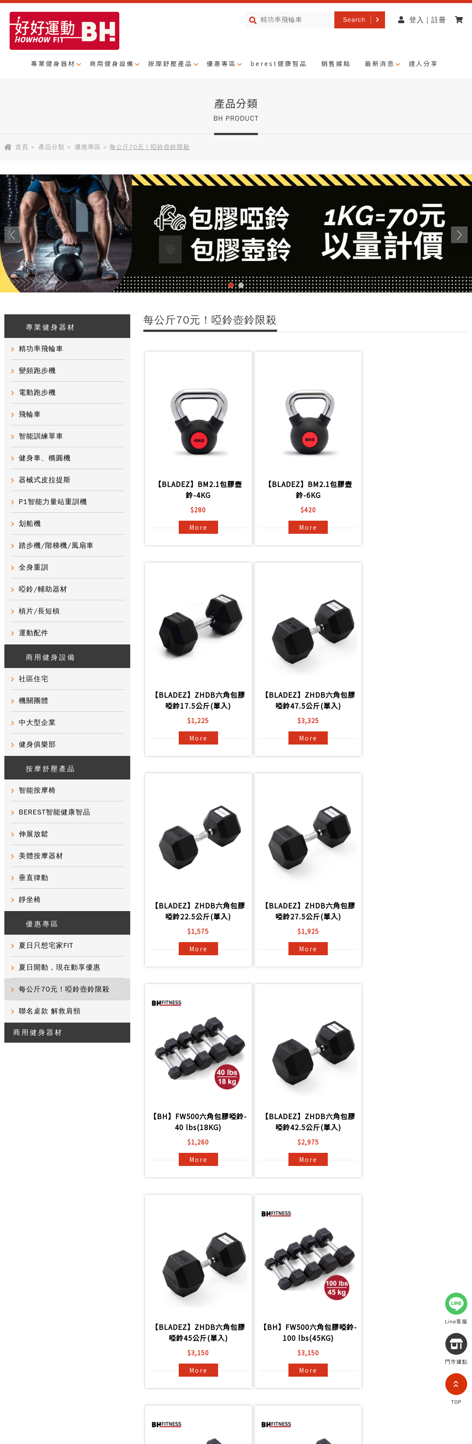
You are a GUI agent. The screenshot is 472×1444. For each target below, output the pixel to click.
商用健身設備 (112, 63)
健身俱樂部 (37, 744)
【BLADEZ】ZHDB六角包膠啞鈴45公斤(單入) (411, 911)
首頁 (21, 147)
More (196, 527)
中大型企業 (37, 722)
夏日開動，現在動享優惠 (60, 967)
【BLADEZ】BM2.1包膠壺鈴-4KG (197, 489)
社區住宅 (34, 679)
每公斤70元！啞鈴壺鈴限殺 (64, 989)
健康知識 (19, 1296)
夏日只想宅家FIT (46, 945)
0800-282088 (373, 1416)
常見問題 (111, 1249)
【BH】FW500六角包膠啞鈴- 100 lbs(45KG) (196, 1121)
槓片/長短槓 (39, 611)
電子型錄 (203, 1265)
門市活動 (19, 1281)
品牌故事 (19, 1233)
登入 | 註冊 (422, 20)
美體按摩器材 (41, 856)
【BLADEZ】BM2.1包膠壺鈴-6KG (304, 489)
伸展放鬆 (34, 834)
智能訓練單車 (41, 436)
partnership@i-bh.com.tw (397, 1391)
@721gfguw (428, 1341)
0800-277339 (415, 1366)
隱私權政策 (23, 1355)
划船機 (30, 523)
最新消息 (380, 63)
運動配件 (34, 633)
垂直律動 (34, 877)
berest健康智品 (278, 63)
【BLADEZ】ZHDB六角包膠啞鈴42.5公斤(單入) (304, 911)
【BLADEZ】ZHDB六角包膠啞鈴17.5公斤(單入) (411, 489)
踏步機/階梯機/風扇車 (56, 545)
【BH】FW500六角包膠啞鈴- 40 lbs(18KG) (196, 911)
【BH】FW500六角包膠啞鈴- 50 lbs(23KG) (303, 1121)
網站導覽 (68, 1355)
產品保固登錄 (118, 1281)
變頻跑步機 (37, 370)
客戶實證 (19, 1249)
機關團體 (34, 700)
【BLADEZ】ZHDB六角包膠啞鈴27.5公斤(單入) (411, 700)
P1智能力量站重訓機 (53, 502)
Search (354, 20)
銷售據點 (336, 63)
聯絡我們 (111, 1265)
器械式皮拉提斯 (45, 480)
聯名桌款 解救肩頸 (50, 1011)
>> (357, 1196)
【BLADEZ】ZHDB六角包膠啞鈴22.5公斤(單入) (304, 700)
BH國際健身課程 (215, 1233)
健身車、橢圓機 (45, 458)
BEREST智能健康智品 (54, 812)
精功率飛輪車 (41, 348)
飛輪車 (30, 414)
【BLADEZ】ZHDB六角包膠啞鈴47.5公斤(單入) (197, 700)
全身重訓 (34, 567)
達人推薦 (19, 1265)
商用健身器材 (38, 1032)
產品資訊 (111, 1233)
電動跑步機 (37, 392)
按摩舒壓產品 (170, 63)
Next (459, 234)
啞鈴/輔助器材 (43, 589)
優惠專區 (221, 63)
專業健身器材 (53, 63)
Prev (12, 234)
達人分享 (423, 63)
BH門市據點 (116, 1296)
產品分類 (51, 147)
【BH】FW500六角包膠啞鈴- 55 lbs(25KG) (411, 1121)
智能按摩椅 (37, 790)
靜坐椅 (30, 899)
